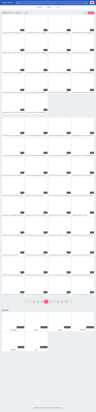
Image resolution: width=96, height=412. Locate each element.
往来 (61, 407)
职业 (58, 8)
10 (66, 302)
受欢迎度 (91, 13)
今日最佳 (39, 8)
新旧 (86, 13)
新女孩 (49, 8)
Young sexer (7, 3)
